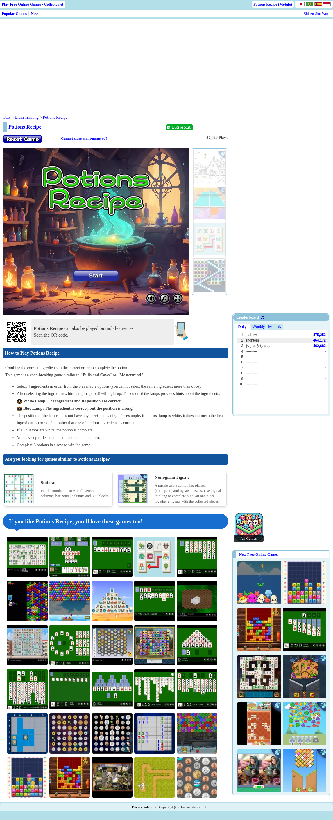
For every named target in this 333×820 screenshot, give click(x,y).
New (34, 13)
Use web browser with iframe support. (281, 368)
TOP (6, 117)
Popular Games (14, 13)
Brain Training (27, 117)
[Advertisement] (114, 62)
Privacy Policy (142, 807)
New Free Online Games (258, 554)
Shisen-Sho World (317, 13)
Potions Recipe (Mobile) (272, 4)
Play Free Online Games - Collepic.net (32, 4)
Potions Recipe (55, 117)
